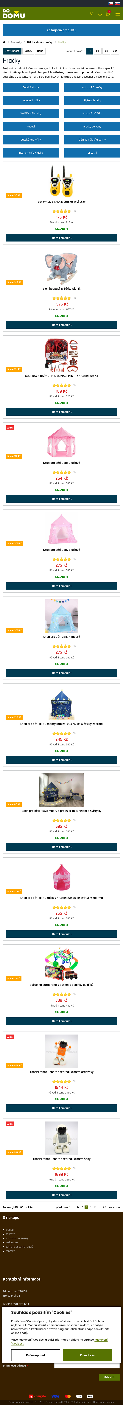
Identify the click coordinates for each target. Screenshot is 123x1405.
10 (95, 1207)
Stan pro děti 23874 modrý (61, 637)
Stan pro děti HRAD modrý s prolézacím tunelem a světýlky (61, 811)
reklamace (11, 1242)
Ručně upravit (35, 1355)
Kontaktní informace (22, 1279)
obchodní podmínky (16, 1238)
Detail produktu (61, 238)
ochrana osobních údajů (19, 1247)
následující (114, 1207)
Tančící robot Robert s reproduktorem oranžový (62, 1072)
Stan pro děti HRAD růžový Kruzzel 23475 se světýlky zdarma (61, 898)
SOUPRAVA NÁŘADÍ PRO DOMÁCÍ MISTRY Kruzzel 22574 (61, 376)
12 (89, 51)
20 (104, 1207)
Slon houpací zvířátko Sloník (61, 289)
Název (28, 51)
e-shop (9, 1230)
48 (106, 51)
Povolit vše (87, 1355)
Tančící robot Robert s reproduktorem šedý (62, 1159)
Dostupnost (12, 51)
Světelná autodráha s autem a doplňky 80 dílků (62, 985)
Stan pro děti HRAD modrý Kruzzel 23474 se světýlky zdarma (61, 724)
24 (97, 51)
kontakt (10, 1251)
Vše (115, 51)
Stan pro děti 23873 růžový (61, 550)
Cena (40, 51)
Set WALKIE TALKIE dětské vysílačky (61, 202)
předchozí (62, 1207)
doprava (10, 1234)
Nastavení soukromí (104, 1402)
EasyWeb (39, 1402)
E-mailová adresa (14, 1365)
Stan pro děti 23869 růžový (61, 463)
